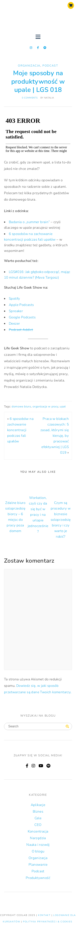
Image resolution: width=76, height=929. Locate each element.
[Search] (67, 726)
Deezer (14, 323)
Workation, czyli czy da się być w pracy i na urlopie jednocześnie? (38, 514)
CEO (37, 824)
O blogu (38, 851)
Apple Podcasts (21, 304)
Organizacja (29, 66)
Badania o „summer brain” (29, 222)
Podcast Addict (21, 329)
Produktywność (38, 878)
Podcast (50, 66)
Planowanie (38, 864)
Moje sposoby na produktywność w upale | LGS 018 (38, 81)
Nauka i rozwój (38, 844)
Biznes (38, 811)
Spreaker (16, 311)
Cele (38, 818)
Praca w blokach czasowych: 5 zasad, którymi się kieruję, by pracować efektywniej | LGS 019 (54, 435)
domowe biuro (21, 406)
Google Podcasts (22, 317)
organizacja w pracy (45, 406)
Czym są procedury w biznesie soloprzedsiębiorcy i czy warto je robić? (61, 519)
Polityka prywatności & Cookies (47, 921)
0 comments (30, 97)
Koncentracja (38, 831)
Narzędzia (38, 838)
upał (63, 406)
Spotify (14, 298)
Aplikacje (38, 805)
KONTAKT (44, 915)
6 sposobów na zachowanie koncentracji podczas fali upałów (20, 430)
